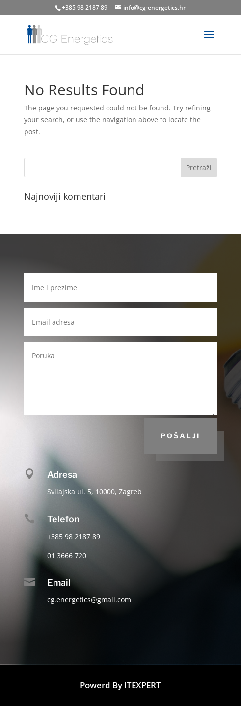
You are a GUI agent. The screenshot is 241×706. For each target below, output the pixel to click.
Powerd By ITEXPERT (120, 685)
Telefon (63, 519)
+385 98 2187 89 (84, 7)
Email (59, 582)
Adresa (62, 474)
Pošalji (180, 436)
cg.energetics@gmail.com (89, 599)
